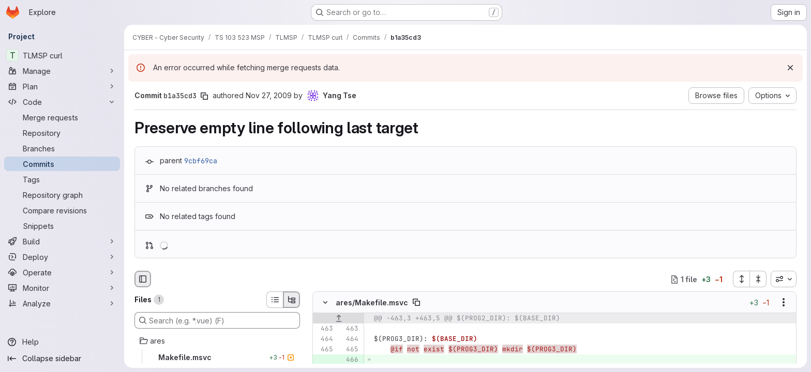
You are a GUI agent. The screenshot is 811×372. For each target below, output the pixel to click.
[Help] (62, 342)
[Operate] (62, 272)
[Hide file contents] (325, 303)
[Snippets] (62, 226)
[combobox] (784, 279)
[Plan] (62, 86)
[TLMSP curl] (62, 55)
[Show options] (783, 303)
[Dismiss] (790, 67)
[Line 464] (324, 339)
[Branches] (62, 148)
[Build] (62, 241)
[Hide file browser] (142, 279)
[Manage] (62, 71)
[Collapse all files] (758, 279)
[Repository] (62, 133)
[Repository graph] (62, 195)
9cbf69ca (200, 160)
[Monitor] (62, 288)
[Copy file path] (416, 303)
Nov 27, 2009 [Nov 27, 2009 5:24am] (269, 95)
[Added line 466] (349, 360)
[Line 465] (324, 350)
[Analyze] (62, 303)
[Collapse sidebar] (62, 358)
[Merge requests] (62, 117)
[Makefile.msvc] (217, 357)
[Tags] (62, 179)
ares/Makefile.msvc (372, 302)
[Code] (62, 102)
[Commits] (62, 164)
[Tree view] (291, 299)
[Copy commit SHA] (204, 96)
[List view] (274, 299)
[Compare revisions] (62, 210)
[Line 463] (324, 329)
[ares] (217, 341)
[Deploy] (62, 257)
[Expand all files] (741, 279)
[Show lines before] (338, 319)
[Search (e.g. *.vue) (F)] (217, 320)
